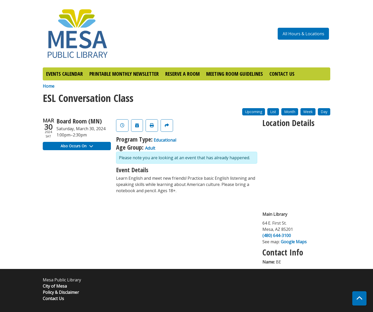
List (273, 111)
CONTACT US (282, 73)
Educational (165, 140)
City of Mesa (55, 286)
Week (308, 111)
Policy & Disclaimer (61, 292)
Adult (150, 148)
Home (48, 86)
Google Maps (294, 242)
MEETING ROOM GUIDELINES (234, 73)
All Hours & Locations (303, 34)
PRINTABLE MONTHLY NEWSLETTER (124, 73)
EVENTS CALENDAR (64, 73)
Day (324, 111)
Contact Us (53, 298)
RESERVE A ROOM (182, 73)
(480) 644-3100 (276, 235)
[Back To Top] (359, 298)
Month (289, 111)
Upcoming (253, 111)
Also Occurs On (77, 145)
